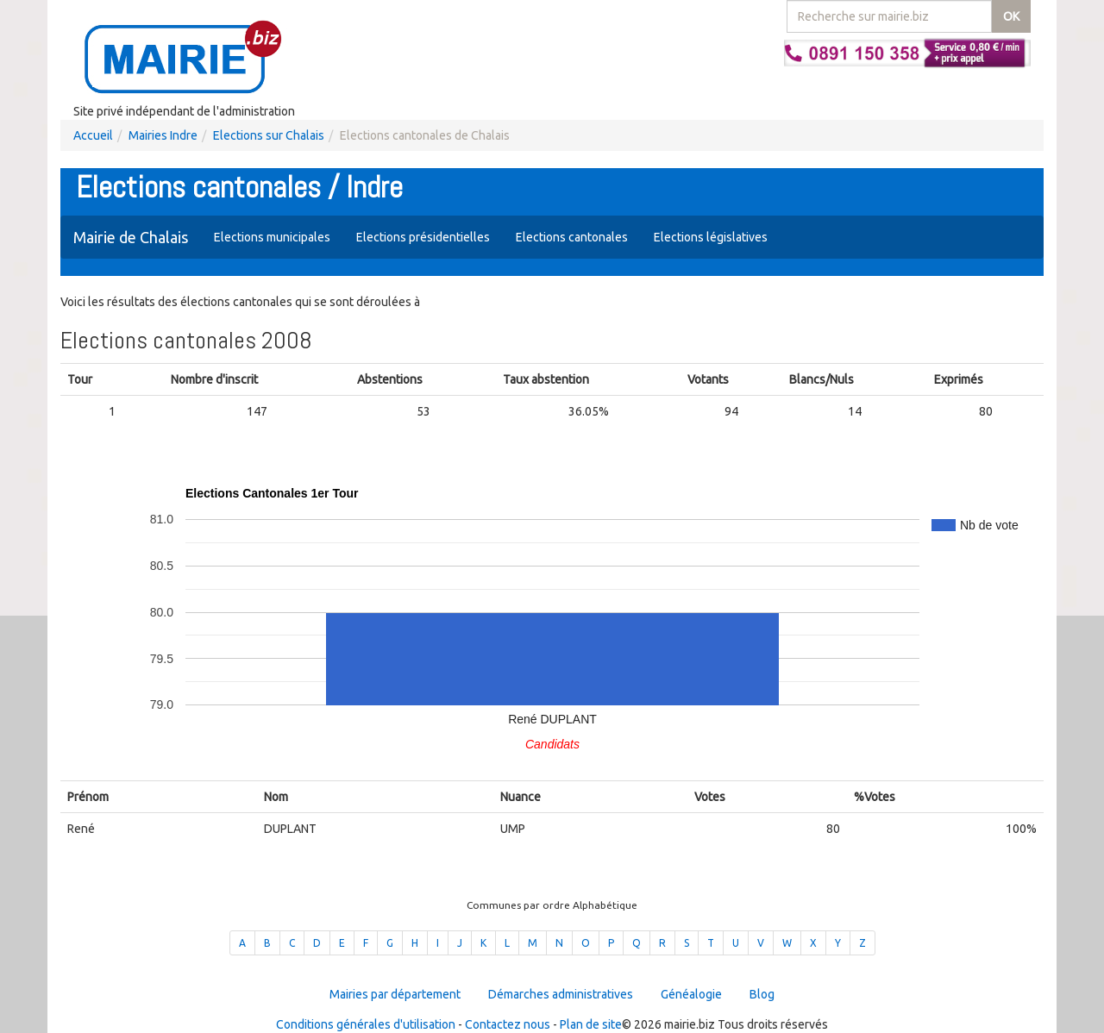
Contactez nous (507, 1024)
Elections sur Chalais (268, 135)
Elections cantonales (572, 237)
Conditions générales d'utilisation (365, 1024)
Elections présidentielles (423, 237)
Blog (762, 994)
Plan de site (591, 1024)
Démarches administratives (560, 994)
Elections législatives (711, 237)
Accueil (93, 135)
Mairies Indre (163, 135)
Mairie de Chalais (130, 237)
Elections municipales (272, 237)
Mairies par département (395, 994)
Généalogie (691, 994)
